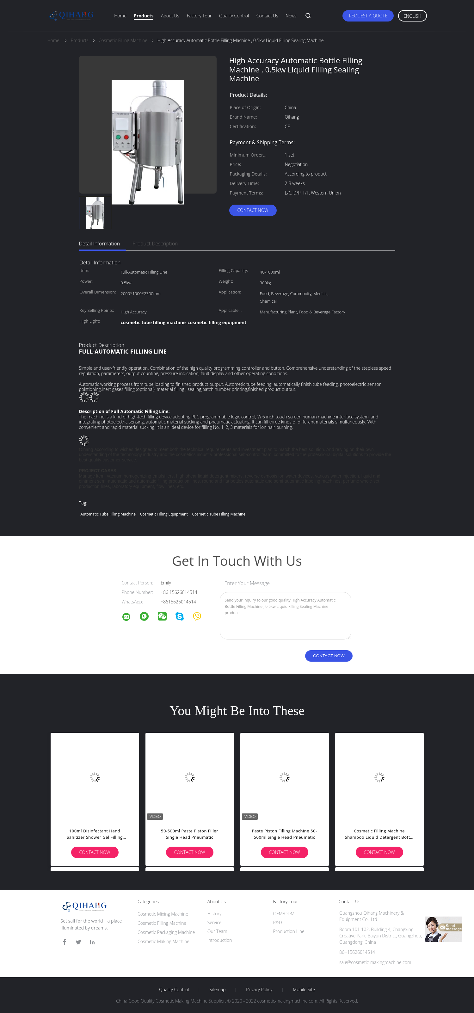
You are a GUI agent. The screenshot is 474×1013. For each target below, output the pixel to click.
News (291, 16)
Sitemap (217, 989)
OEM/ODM (283, 914)
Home (120, 16)
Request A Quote (368, 16)
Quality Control (234, 16)
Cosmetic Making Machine (163, 941)
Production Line (288, 931)
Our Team (217, 931)
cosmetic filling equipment (164, 514)
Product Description (155, 243)
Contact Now (252, 210)
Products (143, 16)
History (214, 914)
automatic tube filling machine (108, 514)
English (412, 16)
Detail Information (99, 243)
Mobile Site (304, 989)
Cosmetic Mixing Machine (163, 914)
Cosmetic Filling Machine (162, 923)
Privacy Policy (259, 989)
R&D (277, 922)
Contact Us (267, 16)
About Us (170, 16)
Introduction (219, 940)
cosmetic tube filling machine (218, 514)
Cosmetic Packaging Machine (166, 932)
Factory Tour (199, 16)
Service (214, 922)
